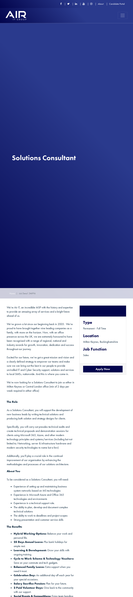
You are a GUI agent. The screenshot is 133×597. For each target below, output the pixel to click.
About (101, 3)
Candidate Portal (117, 3)
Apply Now (103, 369)
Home (12, 293)
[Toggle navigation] (122, 15)
